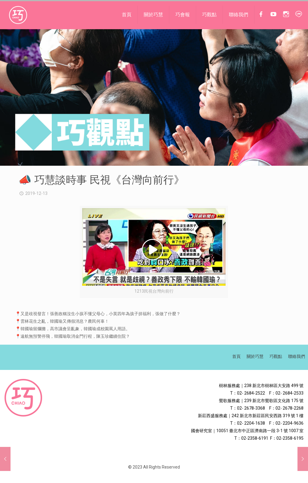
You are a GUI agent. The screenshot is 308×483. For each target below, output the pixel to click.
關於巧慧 (255, 356)
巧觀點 (276, 356)
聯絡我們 (296, 356)
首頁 (236, 356)
